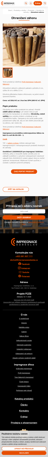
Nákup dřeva (24, 336)
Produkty (31, 10)
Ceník (5, 139)
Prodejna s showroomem (24, 421)
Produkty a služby (19, 10)
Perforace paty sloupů (24, 389)
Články (24, 403)
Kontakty (24, 409)
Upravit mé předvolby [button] (24, 448)
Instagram (25, 268)
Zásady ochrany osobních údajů (24, 357)
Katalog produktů (24, 397)
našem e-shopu (13, 143)
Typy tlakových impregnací (24, 377)
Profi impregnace (24, 372)
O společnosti (24, 318)
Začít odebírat (24, 217)
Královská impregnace (24, 368)
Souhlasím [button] (24, 453)
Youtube (25, 272)
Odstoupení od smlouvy (24, 353)
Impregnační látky (23, 385)
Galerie (24, 331)
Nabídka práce (24, 327)
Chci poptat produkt (24, 171)
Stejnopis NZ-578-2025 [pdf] (24, 300)
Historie (24, 323)
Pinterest (26, 276)
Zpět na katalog (16, 189)
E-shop (24, 415)
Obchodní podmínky (24, 344)
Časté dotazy (24, 381)
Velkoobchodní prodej (24, 340)
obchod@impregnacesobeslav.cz (24, 260)
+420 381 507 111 (24, 256)
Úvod (9, 10)
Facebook (26, 264)
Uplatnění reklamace (24, 349)
